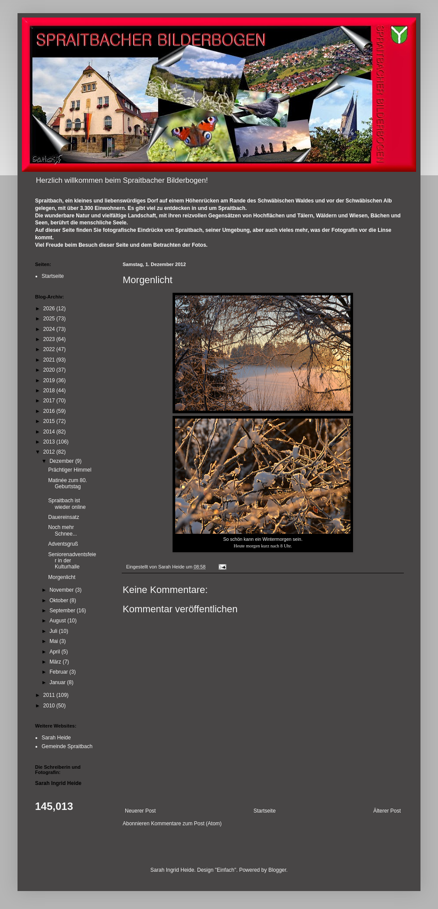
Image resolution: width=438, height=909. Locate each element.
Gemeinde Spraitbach (67, 746)
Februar (59, 672)
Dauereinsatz (63, 517)
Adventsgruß (63, 544)
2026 (50, 308)
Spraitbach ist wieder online (67, 503)
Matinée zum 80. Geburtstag (67, 483)
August (58, 621)
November (62, 590)
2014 (50, 432)
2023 (50, 339)
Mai (54, 641)
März (56, 662)
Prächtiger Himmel (70, 470)
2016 (50, 411)
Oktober (59, 600)
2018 (50, 390)
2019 (50, 380)
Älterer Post (387, 811)
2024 (50, 329)
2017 (50, 401)
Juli (54, 631)
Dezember (62, 461)
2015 (50, 421)
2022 (50, 349)
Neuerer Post (140, 811)
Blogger (277, 870)
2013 (50, 442)
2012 (50, 452)
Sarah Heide (56, 738)
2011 (50, 695)
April (55, 652)
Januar (58, 682)
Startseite (265, 811)
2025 (50, 319)
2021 (50, 360)
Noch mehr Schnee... (62, 530)
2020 (50, 370)
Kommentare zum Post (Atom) (186, 823)
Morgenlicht (61, 577)
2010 (50, 706)
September (63, 610)
